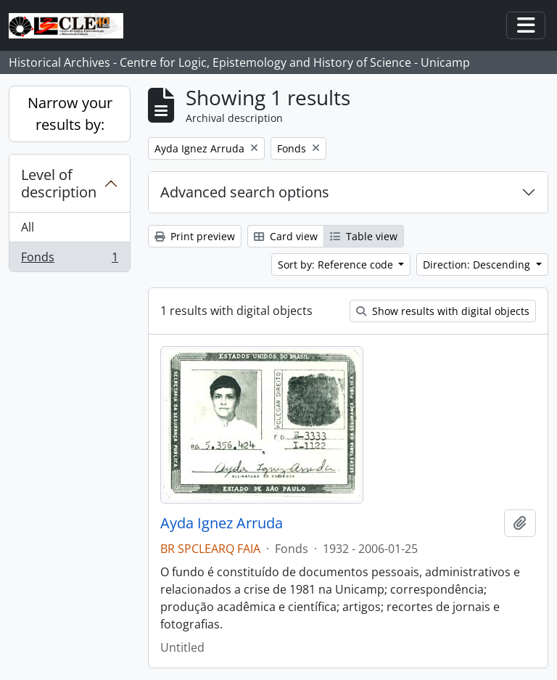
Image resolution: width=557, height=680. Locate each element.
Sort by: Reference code (337, 264)
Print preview (194, 236)
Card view (286, 236)
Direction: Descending (478, 264)
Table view (363, 236)
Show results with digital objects (442, 311)
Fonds (69, 259)
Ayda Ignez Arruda (221, 523)
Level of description (58, 183)
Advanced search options (244, 192)
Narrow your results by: (70, 113)
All (27, 227)
